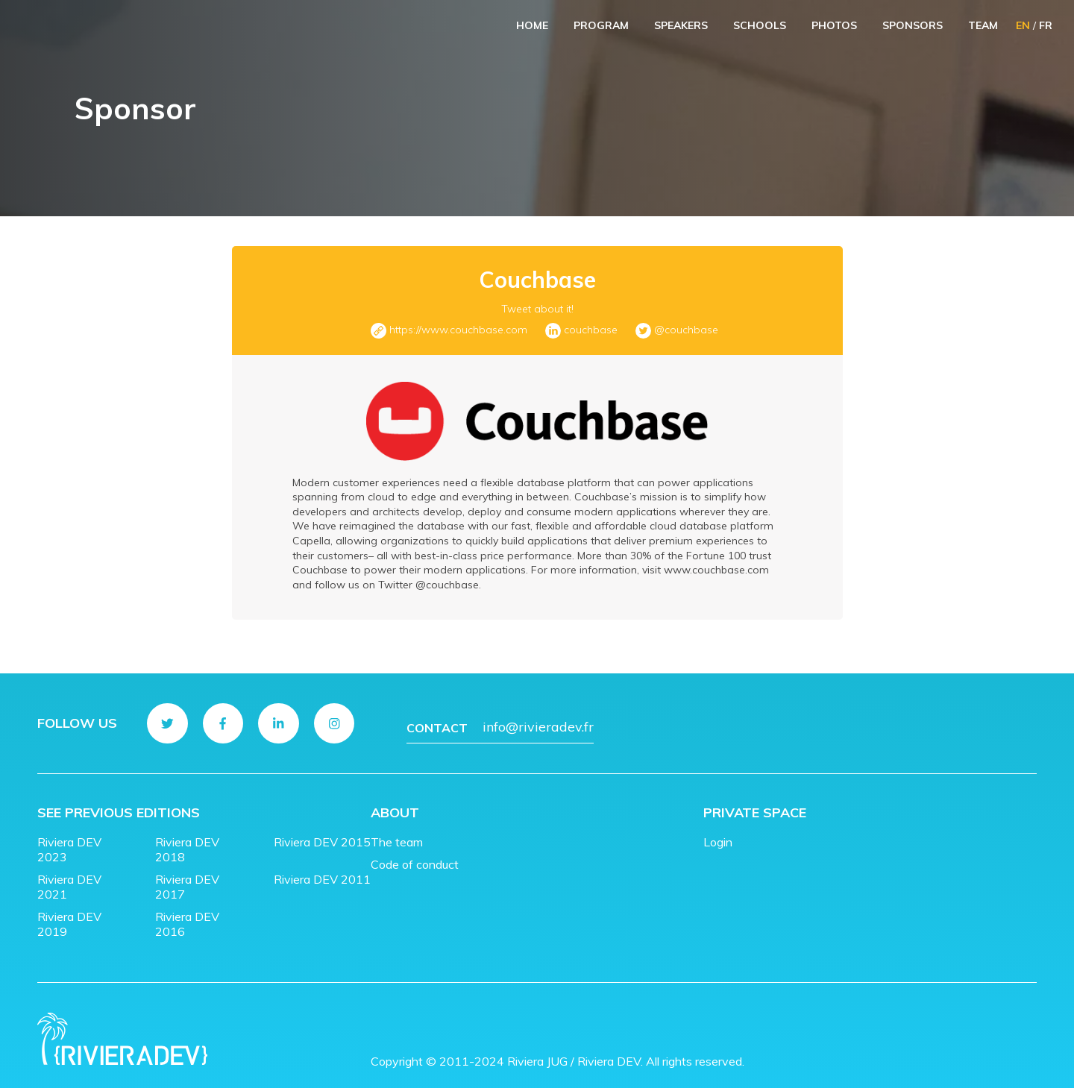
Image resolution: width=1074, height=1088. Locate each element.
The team (397, 831)
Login (717, 831)
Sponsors (912, 25)
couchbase (591, 329)
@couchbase (686, 329)
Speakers (681, 25)
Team (983, 25)
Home (532, 25)
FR (1045, 25)
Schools (759, 25)
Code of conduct (415, 853)
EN (1023, 25)
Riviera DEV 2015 (322, 831)
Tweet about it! (537, 308)
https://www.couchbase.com (458, 329)
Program (601, 25)
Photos (834, 25)
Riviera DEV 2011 (322, 868)
